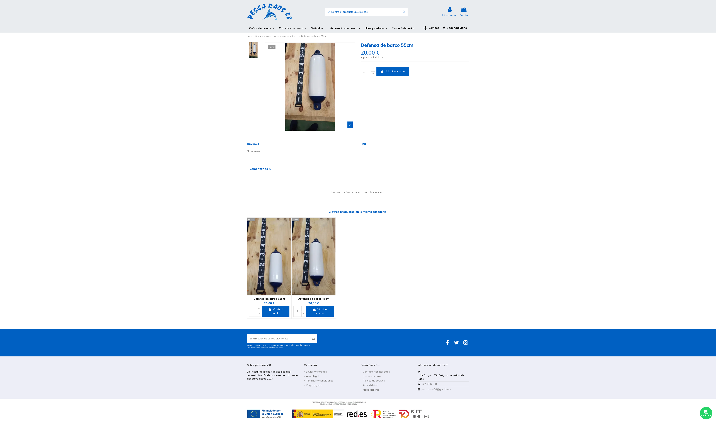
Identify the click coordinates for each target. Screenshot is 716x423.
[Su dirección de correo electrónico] (278, 338)
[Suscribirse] (313, 338)
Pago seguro (313, 385)
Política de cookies (374, 381)
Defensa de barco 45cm (313, 298)
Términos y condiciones (319, 381)
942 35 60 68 (429, 384)
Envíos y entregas (316, 372)
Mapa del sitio (371, 390)
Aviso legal (312, 376)
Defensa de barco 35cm (269, 298)
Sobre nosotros (372, 376)
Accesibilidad (370, 385)
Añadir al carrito (393, 71)
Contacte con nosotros (376, 372)
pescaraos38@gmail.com (436, 389)
